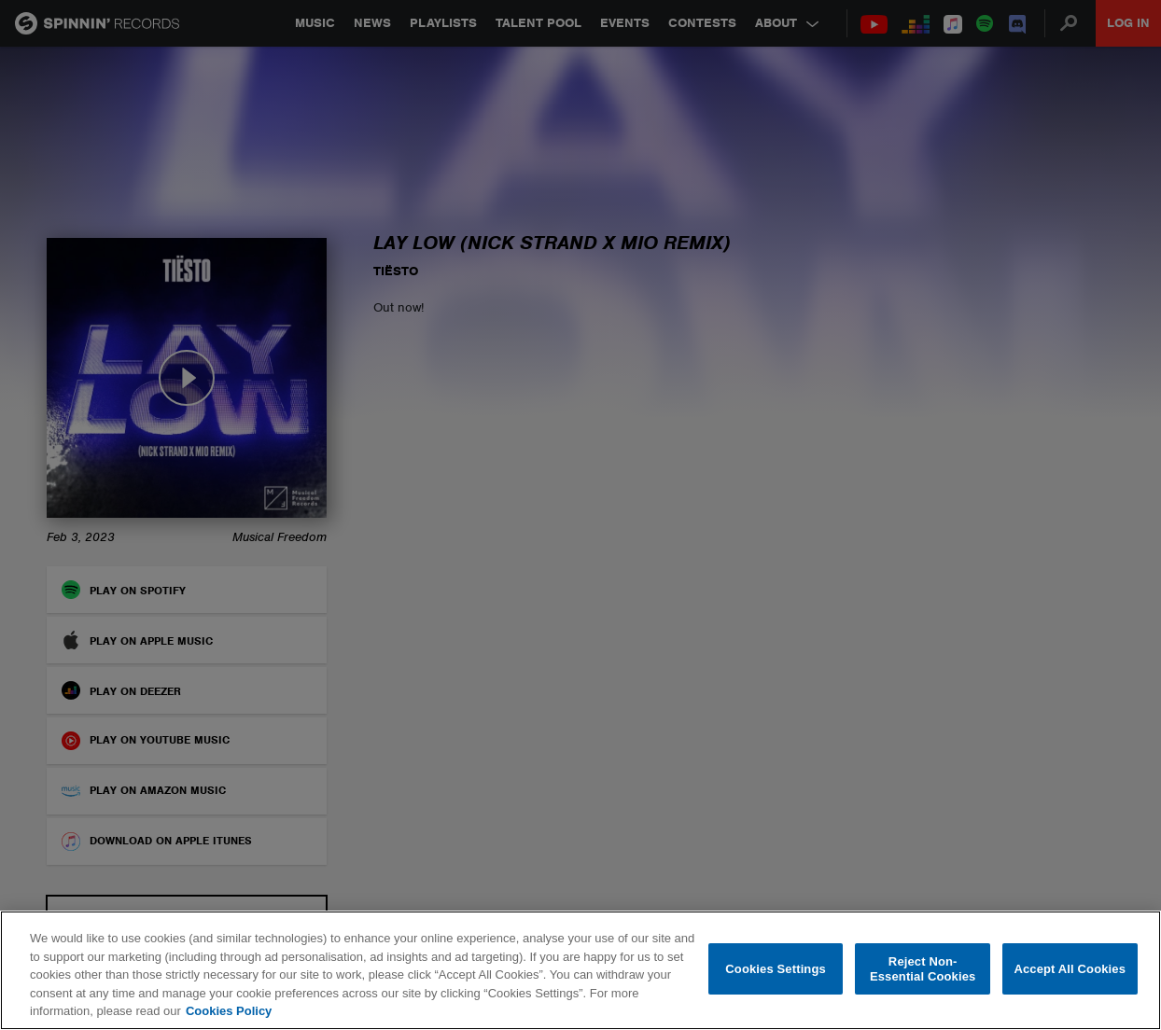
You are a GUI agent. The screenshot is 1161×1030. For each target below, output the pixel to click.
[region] (580, 970)
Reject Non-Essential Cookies (922, 968)
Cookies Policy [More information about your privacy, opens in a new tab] (229, 1011)
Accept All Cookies (1070, 969)
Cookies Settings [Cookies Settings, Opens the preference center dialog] (775, 969)
